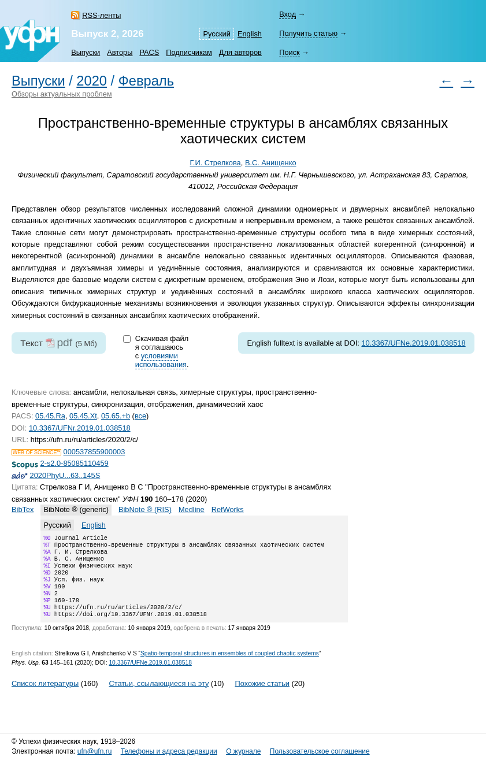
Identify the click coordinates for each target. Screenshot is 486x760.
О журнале (243, 751)
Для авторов (240, 52)
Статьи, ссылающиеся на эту (159, 696)
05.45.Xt (83, 415)
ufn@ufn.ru (94, 751)
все (140, 415)
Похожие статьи (262, 696)
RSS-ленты (101, 15)
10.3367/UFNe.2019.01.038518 (413, 343)
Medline (192, 509)
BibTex (23, 509)
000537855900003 (94, 451)
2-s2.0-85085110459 (74, 463)
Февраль (146, 80)
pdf (64, 342)
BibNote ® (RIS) (145, 509)
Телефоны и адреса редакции (169, 751)
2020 (91, 80)
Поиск (289, 52)
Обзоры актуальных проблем (62, 94)
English (250, 33)
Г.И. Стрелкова (215, 162)
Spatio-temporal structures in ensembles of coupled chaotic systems (229, 667)
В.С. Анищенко (270, 162)
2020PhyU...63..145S (65, 475)
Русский (216, 33)
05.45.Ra (50, 415)
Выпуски (85, 52)
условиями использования (161, 360)
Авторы (119, 52)
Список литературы (45, 696)
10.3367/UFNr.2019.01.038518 (80, 428)
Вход (287, 14)
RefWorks (228, 509)
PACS (149, 52)
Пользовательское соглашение (320, 751)
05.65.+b (115, 415)
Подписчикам (189, 52)
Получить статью (308, 33)
